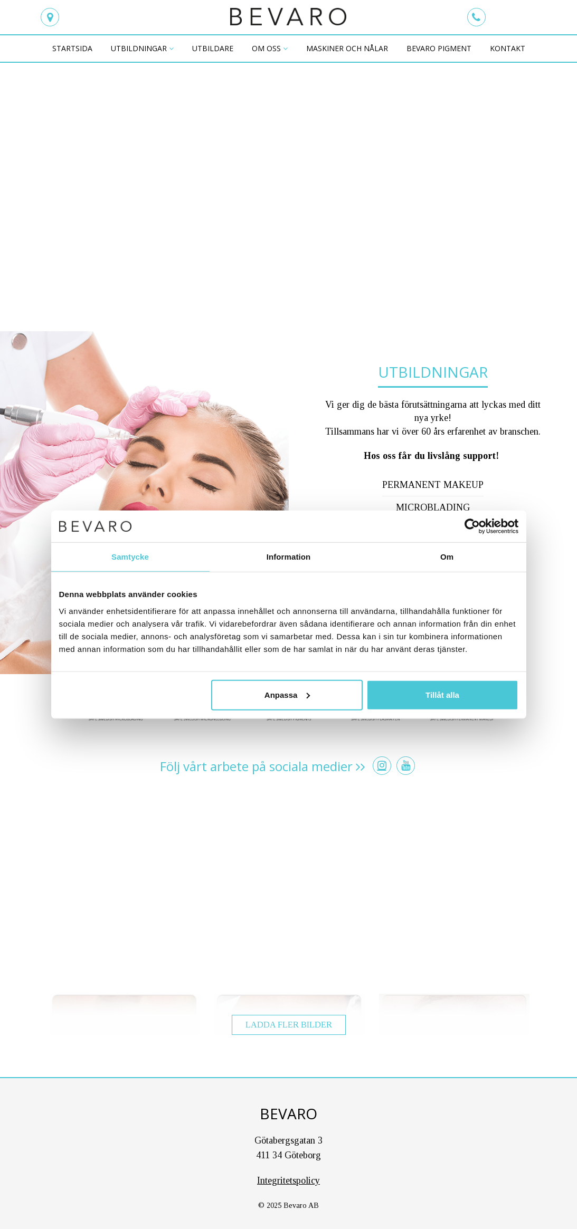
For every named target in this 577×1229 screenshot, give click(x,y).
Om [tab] (446, 556)
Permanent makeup (433, 484)
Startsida (72, 48)
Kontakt (507, 48)
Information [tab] (289, 556)
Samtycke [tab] (130, 556)
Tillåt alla (442, 694)
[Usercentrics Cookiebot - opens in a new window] (472, 526)
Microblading (433, 507)
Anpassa (287, 694)
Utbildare (212, 48)
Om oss (266, 48)
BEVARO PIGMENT (438, 48)
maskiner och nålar (347, 48)
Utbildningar (139, 48)
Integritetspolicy (288, 1180)
